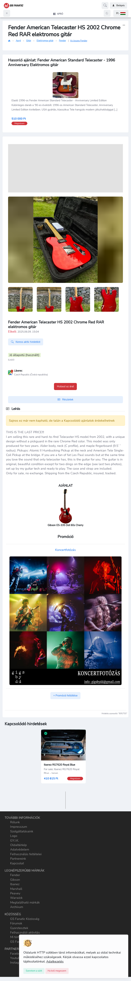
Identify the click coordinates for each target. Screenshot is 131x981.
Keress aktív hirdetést (25, 342)
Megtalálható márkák (25, 902)
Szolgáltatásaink (21, 831)
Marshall (16, 889)
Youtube (16, 958)
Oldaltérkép (18, 845)
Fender (62, 40)
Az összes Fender (78, 40)
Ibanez (14, 884)
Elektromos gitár (45, 40)
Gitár (28, 40)
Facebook (17, 953)
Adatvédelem (19, 849)
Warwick (16, 898)
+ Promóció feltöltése (65, 695)
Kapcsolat (17, 863)
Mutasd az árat (65, 386)
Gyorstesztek (19, 928)
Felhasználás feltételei (26, 854)
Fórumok (16, 923)
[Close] (34, 971)
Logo (13, 836)
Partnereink (18, 859)
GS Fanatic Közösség (24, 919)
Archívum (16, 907)
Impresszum (18, 827)
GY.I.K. (14, 840)
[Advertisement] (65, 168)
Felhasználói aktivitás (25, 932)
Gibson (15, 880)
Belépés (118, 5)
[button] (120, 13)
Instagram (17, 962)
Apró (18, 40)
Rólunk (15, 822)
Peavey (15, 893)
